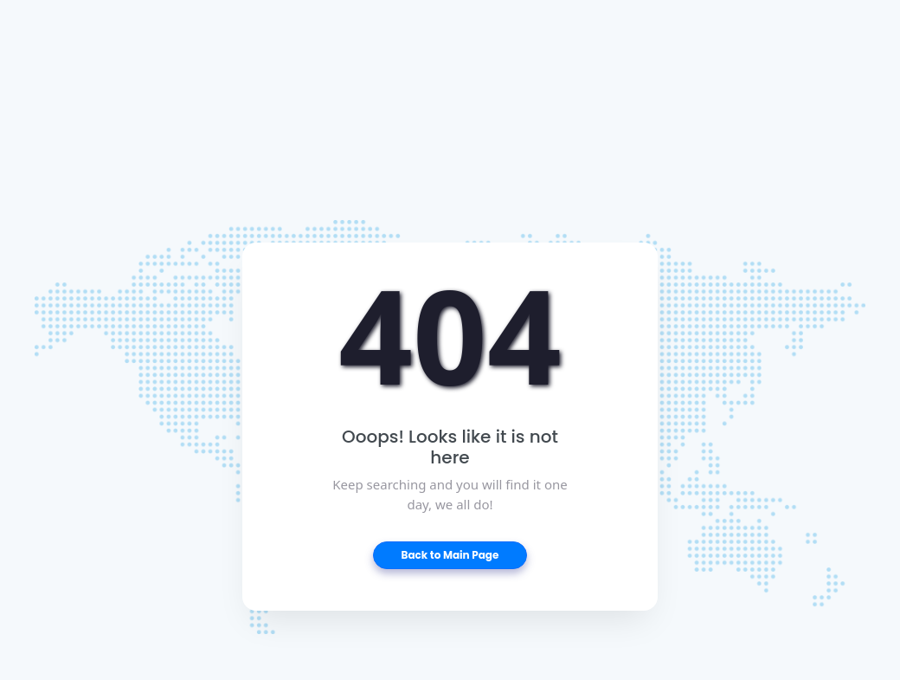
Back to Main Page (450, 554)
